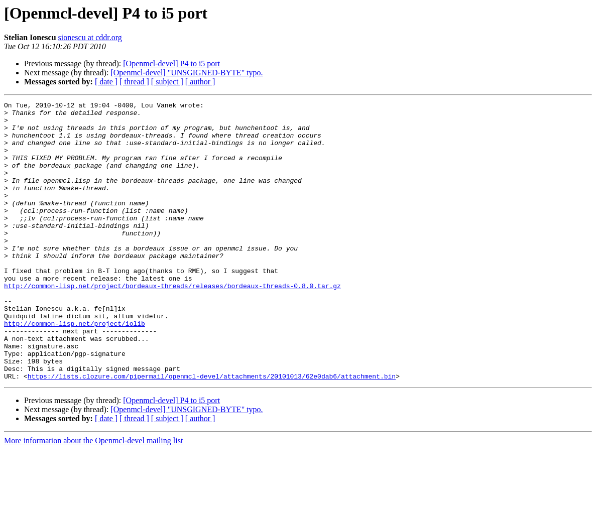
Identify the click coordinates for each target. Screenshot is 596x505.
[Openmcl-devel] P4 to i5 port (171, 63)
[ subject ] (167, 81)
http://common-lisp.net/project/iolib (74, 368)
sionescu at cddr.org (90, 37)
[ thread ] (134, 81)
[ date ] (106, 81)
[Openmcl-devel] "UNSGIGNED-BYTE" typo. (186, 72)
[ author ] (200, 81)
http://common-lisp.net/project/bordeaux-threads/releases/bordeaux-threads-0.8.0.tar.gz (172, 323)
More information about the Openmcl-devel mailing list (93, 496)
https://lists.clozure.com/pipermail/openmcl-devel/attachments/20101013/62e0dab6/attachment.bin (212, 431)
